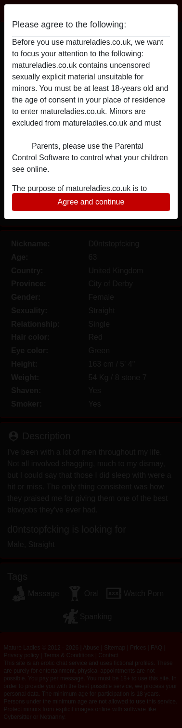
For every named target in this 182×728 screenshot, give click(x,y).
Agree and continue (91, 202)
